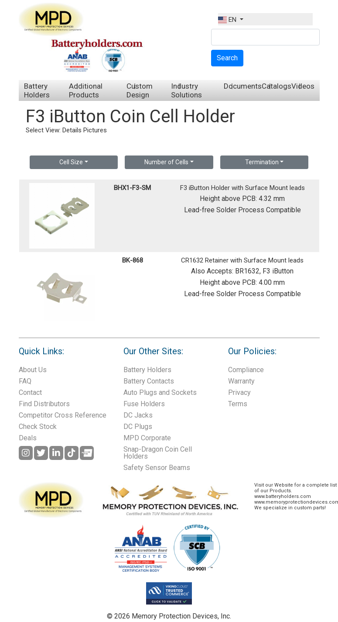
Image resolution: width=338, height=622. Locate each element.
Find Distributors (44, 404)
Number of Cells (166, 162)
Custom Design (139, 90)
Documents (243, 86)
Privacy (239, 392)
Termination (262, 162)
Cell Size (71, 162)
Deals (28, 438)
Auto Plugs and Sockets (160, 392)
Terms (237, 404)
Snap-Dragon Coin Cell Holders (157, 452)
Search (227, 58)
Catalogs (276, 86)
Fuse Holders (144, 404)
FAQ (25, 381)
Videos (302, 86)
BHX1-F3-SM (132, 188)
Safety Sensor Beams (156, 467)
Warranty (241, 381)
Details (72, 130)
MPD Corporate (147, 438)
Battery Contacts (148, 381)
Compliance (246, 370)
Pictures (95, 130)
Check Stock (38, 426)
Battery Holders (37, 90)
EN (228, 20)
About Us (33, 370)
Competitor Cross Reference (62, 415)
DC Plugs (137, 426)
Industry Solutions (186, 90)
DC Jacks (138, 415)
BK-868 (132, 260)
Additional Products (85, 90)
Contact (30, 392)
